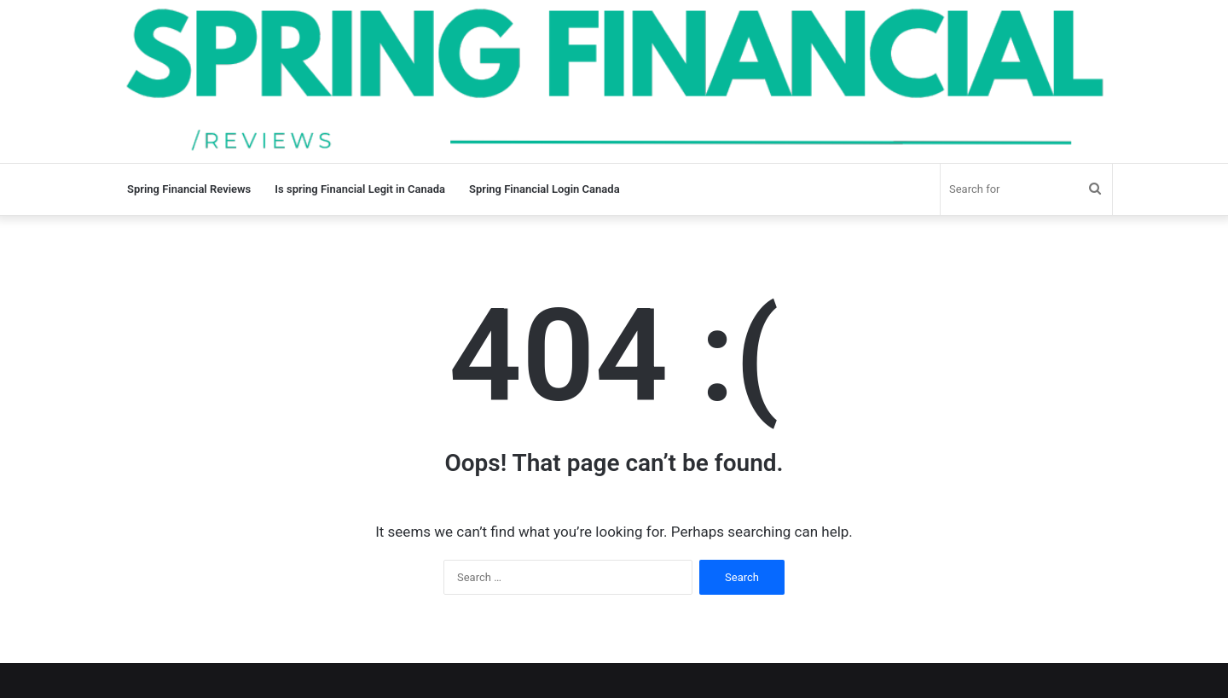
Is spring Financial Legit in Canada (360, 189)
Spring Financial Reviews (189, 189)
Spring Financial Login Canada (544, 189)
